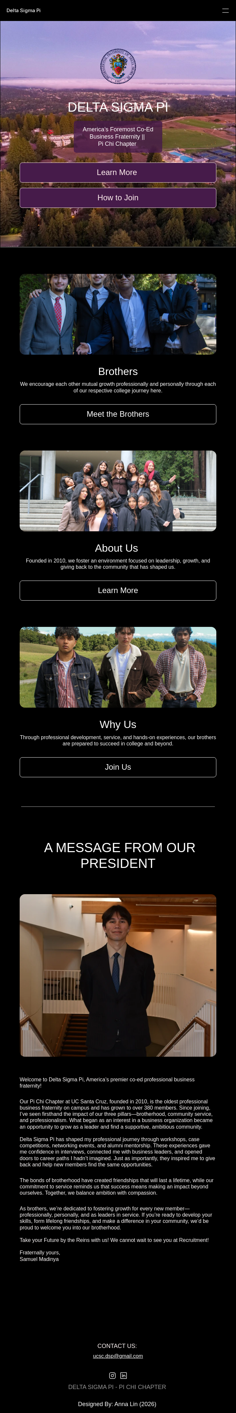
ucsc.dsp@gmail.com (118, 1356)
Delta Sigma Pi (24, 10)
